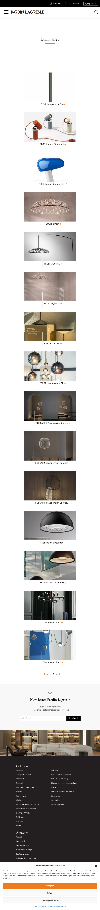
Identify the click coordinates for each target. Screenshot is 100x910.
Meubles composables (25, 787)
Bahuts (19, 791)
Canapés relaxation (23, 774)
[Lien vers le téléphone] (72, 3)
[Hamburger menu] (6, 12)
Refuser (50, 893)
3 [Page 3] (50, 674)
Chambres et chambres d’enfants (64, 783)
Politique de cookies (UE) (26, 858)
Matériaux (20, 817)
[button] (96, 865)
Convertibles (21, 779)
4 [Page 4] (53, 674)
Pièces (18, 825)
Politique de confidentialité (57, 906)
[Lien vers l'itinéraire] (55, 3)
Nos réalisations (22, 845)
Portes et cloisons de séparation (64, 791)
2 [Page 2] (47, 674)
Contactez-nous (22, 854)
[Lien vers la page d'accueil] (27, 12)
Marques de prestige (24, 849)
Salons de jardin (57, 804)
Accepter (50, 885)
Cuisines (54, 770)
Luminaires (55, 796)
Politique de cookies (39, 906)
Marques (19, 821)
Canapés (19, 770)
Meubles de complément (61, 774)
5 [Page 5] (56, 674)
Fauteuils (19, 783)
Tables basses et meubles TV (27, 804)
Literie (53, 787)
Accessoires (55, 800)
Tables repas (21, 796)
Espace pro (90, 3)
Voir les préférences (50, 900)
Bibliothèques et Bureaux (26, 808)
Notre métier (21, 841)
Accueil (19, 837)
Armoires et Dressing (59, 779)
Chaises (19, 800)
